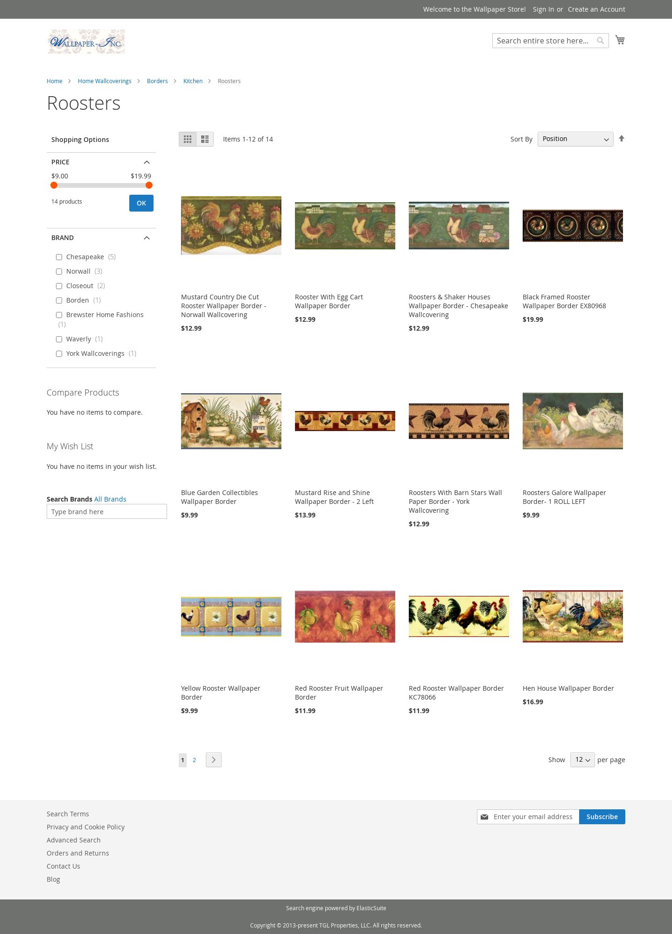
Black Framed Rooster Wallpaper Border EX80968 (564, 301)
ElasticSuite (371, 908)
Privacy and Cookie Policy (86, 826)
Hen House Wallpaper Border (568, 688)
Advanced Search (74, 839)
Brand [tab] (62, 237)
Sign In (543, 9)
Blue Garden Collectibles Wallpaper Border (219, 497)
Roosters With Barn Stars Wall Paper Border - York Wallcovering (455, 501)
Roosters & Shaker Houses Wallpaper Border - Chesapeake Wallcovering (458, 305)
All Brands (110, 499)
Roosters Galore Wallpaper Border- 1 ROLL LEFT (564, 497)
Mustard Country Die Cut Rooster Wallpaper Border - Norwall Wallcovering (223, 305)
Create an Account (596, 9)
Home (55, 81)
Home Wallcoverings (105, 81)
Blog (53, 879)
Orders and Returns (78, 853)
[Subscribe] (602, 816)
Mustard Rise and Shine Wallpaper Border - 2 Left (334, 497)
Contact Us (63, 866)
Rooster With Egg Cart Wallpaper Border (329, 301)
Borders (157, 81)
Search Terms (68, 813)
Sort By (521, 138)
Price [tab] (60, 161)
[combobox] (550, 40)
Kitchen (193, 81)
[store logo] (86, 41)
